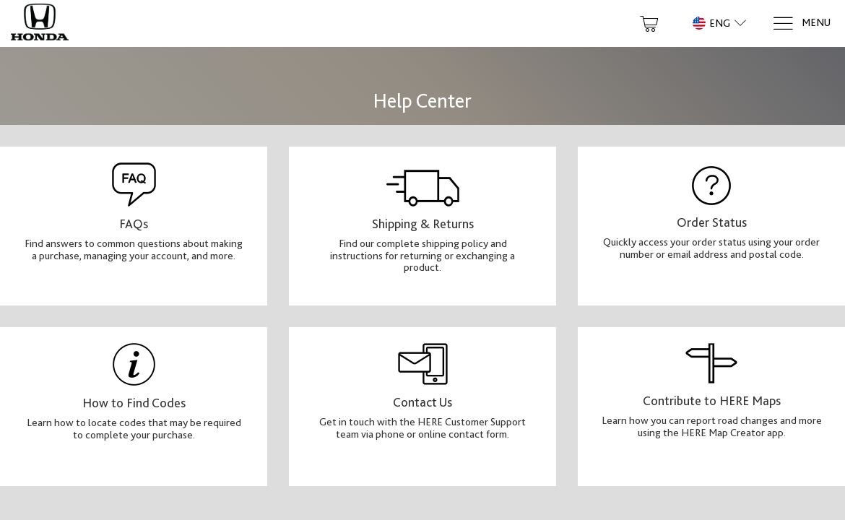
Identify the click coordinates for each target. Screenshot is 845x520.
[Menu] (801, 23)
